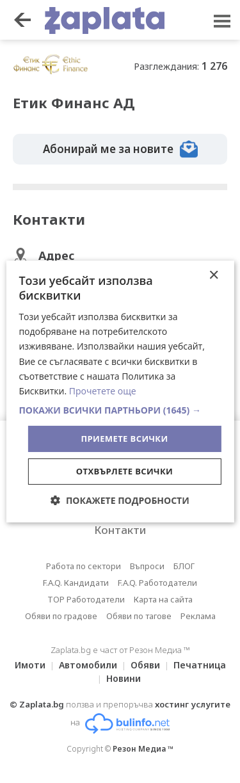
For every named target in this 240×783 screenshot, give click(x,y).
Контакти (120, 529)
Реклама (198, 616)
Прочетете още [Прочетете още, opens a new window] (102, 391)
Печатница (199, 665)
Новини (123, 678)
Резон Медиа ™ (143, 748)
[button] (120, 410)
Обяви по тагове (139, 616)
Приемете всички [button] (124, 438)
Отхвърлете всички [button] (124, 471)
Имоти (30, 665)
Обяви (145, 665)
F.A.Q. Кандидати (76, 582)
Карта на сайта (163, 599)
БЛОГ (184, 566)
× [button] (213, 275)
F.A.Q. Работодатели (157, 582)
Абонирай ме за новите (120, 149)
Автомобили (88, 665)
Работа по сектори (83, 566)
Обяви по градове (61, 616)
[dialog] (120, 392)
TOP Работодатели (86, 599)
